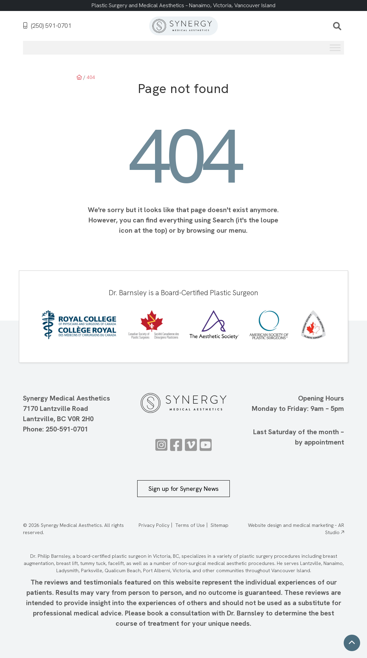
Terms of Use (190, 525)
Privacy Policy (154, 525)
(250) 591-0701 (47, 26)
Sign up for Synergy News (183, 489)
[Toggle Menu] (335, 48)
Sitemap (219, 525)
